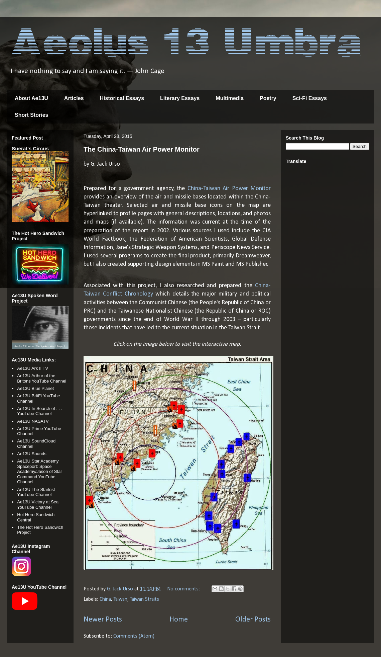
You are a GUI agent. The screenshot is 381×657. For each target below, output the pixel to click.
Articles (74, 98)
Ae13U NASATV (32, 421)
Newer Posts (103, 620)
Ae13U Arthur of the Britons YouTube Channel (41, 378)
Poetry (268, 98)
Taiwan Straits (144, 599)
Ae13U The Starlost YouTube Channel (36, 492)
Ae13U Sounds (31, 453)
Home (178, 620)
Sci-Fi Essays (309, 98)
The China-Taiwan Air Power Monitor (142, 149)
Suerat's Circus (30, 148)
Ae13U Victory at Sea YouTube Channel (37, 504)
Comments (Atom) (133, 636)
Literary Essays (180, 98)
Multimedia (230, 98)
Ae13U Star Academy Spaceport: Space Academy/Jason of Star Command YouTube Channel (39, 471)
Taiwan (120, 599)
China (105, 599)
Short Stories (31, 115)
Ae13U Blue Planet (35, 388)
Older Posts (253, 620)
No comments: (184, 589)
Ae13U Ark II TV (32, 368)
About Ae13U (31, 98)
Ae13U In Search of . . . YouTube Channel (39, 411)
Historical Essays (122, 98)
